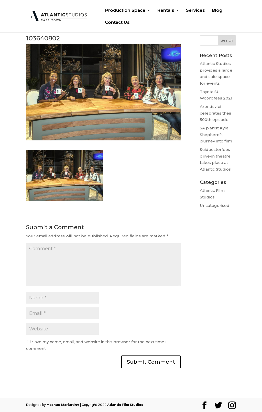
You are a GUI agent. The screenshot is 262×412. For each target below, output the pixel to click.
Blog (217, 10)
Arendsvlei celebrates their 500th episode (216, 113)
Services (195, 10)
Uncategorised (215, 205)
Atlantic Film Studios (125, 405)
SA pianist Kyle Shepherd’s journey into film (216, 134)
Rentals (165, 10)
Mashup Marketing (63, 405)
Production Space (125, 10)
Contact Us (117, 22)
